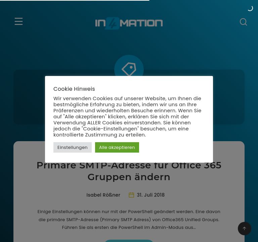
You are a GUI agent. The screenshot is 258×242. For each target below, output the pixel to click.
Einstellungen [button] (72, 147)
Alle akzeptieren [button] (117, 147)
